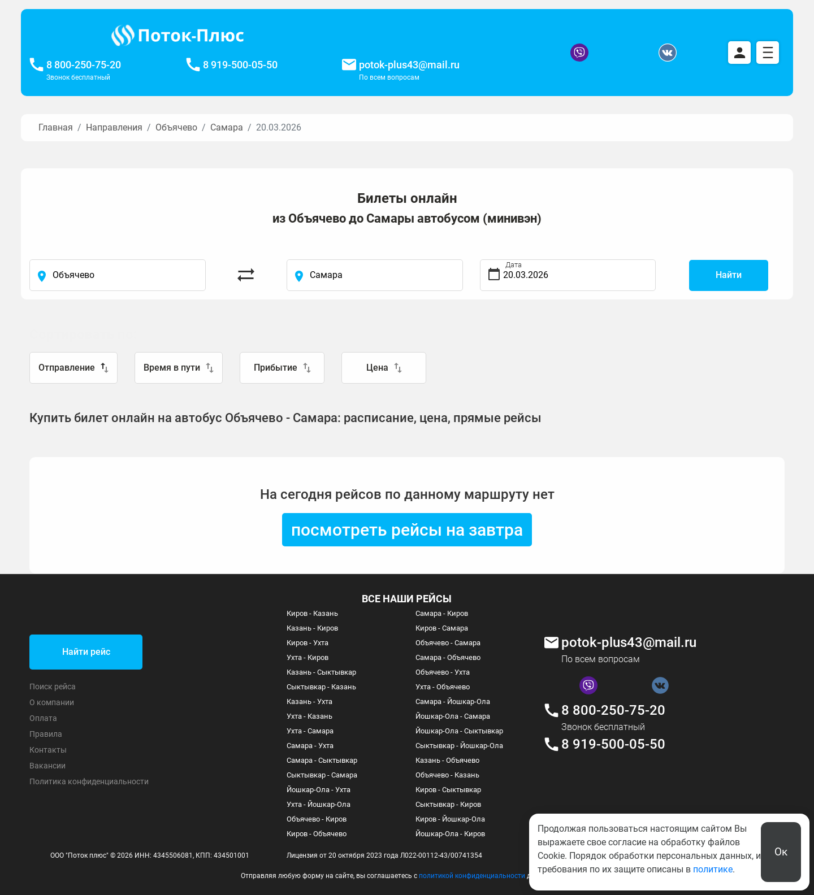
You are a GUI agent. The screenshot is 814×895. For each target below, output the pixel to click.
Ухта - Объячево (442, 687)
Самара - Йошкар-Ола (452, 701)
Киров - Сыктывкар (448, 789)
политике (713, 869)
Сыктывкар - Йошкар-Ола (459, 745)
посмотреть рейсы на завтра (407, 530)
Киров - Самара (441, 628)
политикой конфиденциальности (472, 876)
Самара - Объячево (447, 657)
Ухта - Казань (309, 716)
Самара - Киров (441, 613)
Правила (45, 733)
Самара (226, 127)
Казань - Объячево (447, 760)
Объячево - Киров (317, 819)
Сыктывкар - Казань (321, 687)
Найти (729, 275)
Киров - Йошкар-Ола (450, 819)
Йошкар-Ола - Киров (450, 833)
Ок (780, 851)
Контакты (48, 749)
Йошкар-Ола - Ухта (318, 789)
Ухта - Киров (307, 657)
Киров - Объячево (317, 833)
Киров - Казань (312, 613)
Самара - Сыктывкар (322, 760)
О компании (51, 702)
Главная (55, 127)
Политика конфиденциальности (89, 781)
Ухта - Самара (310, 731)
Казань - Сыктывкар (321, 672)
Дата (513, 264)
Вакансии (47, 765)
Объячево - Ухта (442, 672)
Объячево (176, 127)
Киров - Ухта (307, 642)
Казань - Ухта (309, 701)
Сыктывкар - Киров (448, 804)
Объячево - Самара (447, 642)
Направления (114, 127)
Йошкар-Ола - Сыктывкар (459, 731)
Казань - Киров (312, 628)
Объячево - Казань (447, 775)
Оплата (43, 718)
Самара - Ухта (310, 745)
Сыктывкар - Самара (322, 775)
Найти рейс (86, 651)
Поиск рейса (52, 686)
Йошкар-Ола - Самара (452, 716)
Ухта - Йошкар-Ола (318, 804)
